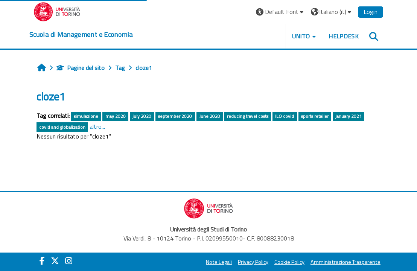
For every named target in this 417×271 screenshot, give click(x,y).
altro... (97, 126)
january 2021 (348, 116)
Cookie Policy (289, 262)
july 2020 (141, 116)
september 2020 (175, 116)
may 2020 (115, 116)
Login (370, 11)
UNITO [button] (301, 36)
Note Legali (219, 262)
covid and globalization (62, 127)
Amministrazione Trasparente (345, 262)
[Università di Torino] (57, 10)
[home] (80, 34)
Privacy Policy (253, 262)
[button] (280, 12)
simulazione (86, 116)
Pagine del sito (80, 67)
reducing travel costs (247, 116)
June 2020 (209, 116)
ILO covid (284, 116)
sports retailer (315, 116)
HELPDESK (344, 36)
